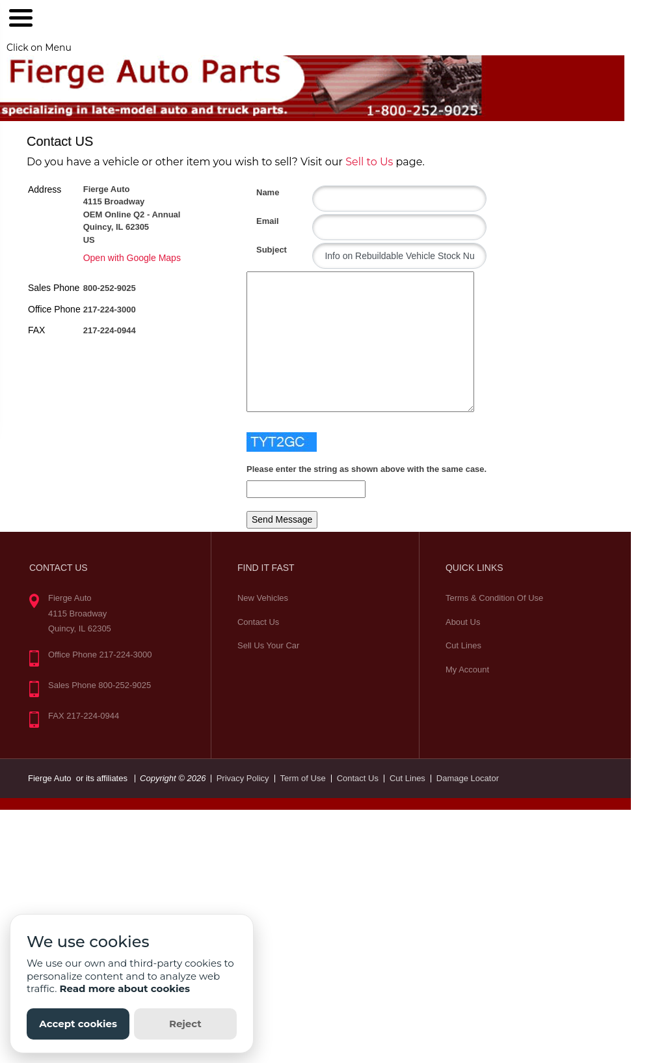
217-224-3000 (109, 309)
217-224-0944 (109, 330)
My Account (467, 669)
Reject (185, 1023)
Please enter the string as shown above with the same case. (366, 469)
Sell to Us (369, 162)
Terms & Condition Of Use (494, 598)
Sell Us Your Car (268, 645)
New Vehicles (262, 598)
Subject (261, 250)
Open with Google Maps (132, 258)
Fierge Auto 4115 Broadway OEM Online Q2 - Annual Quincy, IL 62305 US (132, 214)
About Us (463, 622)
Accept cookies (78, 1023)
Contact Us (258, 622)
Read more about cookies (124, 988)
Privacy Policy (243, 778)
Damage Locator (467, 778)
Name (261, 192)
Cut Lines (463, 645)
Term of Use (303, 778)
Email (261, 221)
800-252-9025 (109, 288)
